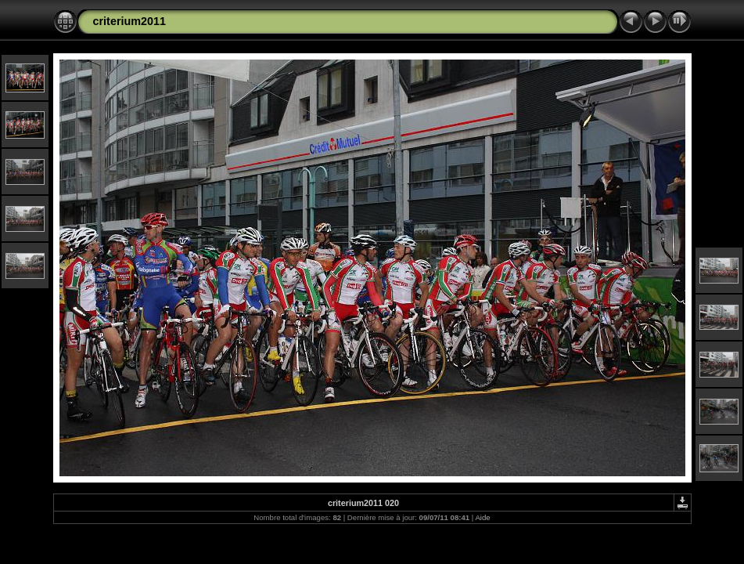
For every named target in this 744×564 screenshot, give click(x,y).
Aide (482, 517)
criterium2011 (130, 21)
